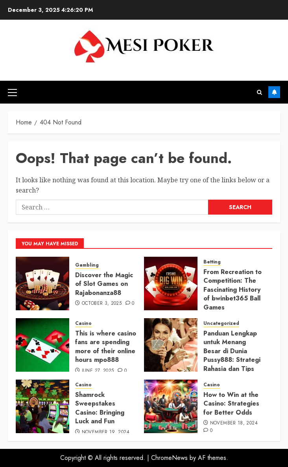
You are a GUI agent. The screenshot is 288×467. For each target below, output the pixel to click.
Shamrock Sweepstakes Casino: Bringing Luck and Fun (99, 408)
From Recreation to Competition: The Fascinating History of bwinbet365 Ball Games (232, 289)
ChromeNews (169, 457)
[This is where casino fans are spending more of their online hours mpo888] (42, 345)
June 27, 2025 (98, 371)
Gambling (87, 265)
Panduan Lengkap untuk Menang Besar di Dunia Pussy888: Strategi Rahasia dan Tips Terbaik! (231, 355)
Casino (83, 323)
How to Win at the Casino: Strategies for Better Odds (231, 403)
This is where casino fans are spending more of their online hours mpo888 (105, 346)
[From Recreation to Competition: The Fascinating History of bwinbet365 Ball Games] (171, 283)
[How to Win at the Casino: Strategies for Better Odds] (171, 406)
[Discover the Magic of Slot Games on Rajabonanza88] (42, 283)
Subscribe (274, 92)
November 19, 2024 (105, 432)
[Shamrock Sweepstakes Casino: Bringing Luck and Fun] (42, 406)
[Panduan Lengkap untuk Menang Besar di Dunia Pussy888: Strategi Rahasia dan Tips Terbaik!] (171, 345)
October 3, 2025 (102, 303)
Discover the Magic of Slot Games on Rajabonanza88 (104, 284)
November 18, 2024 (234, 423)
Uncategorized (221, 323)
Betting (212, 262)
